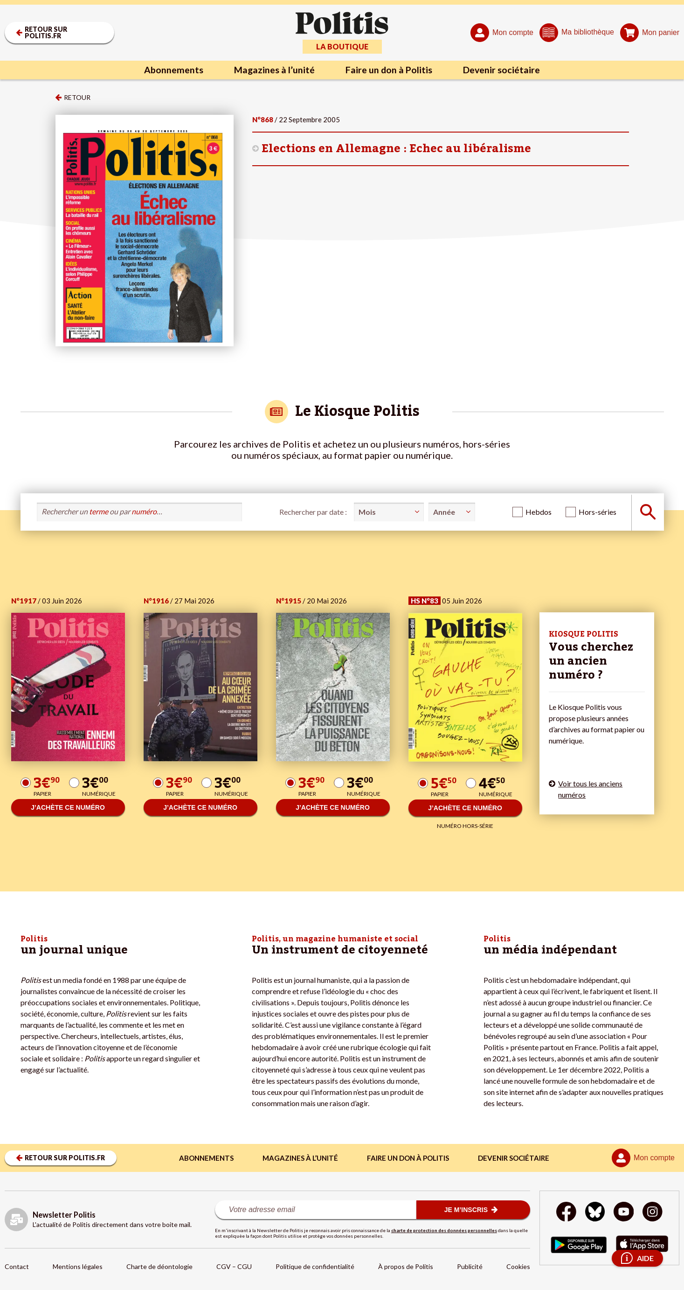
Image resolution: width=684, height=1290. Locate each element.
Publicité (470, 1266)
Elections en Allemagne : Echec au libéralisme (396, 148)
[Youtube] (624, 1213)
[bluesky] (594, 1213)
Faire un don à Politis (389, 70)
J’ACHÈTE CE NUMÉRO (68, 807)
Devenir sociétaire (503, 70)
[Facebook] (566, 1213)
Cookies (518, 1266)
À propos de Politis (405, 1266)
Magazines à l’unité (273, 70)
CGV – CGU (234, 1266)
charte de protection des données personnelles (444, 1230)
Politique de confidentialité (315, 1266)
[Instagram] (653, 1213)
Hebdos (538, 511)
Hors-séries (597, 511)
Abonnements (171, 70)
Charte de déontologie (159, 1266)
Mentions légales (78, 1266)
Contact (17, 1266)
